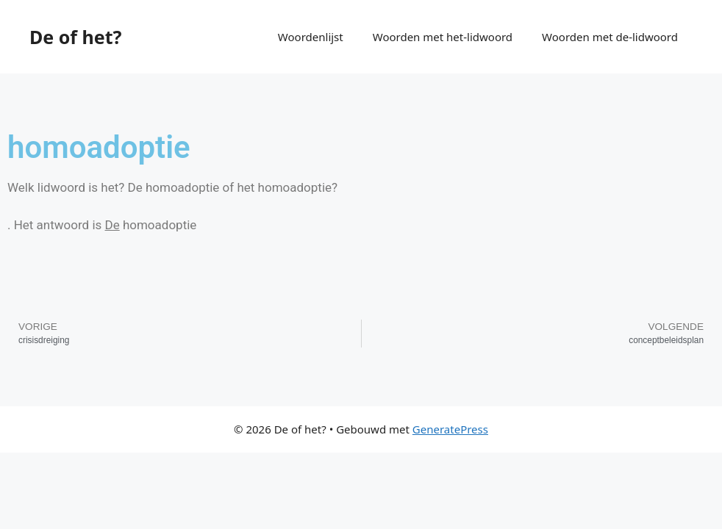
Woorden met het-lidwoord (442, 36)
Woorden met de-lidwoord (610, 36)
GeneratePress (450, 429)
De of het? (75, 36)
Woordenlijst (310, 36)
